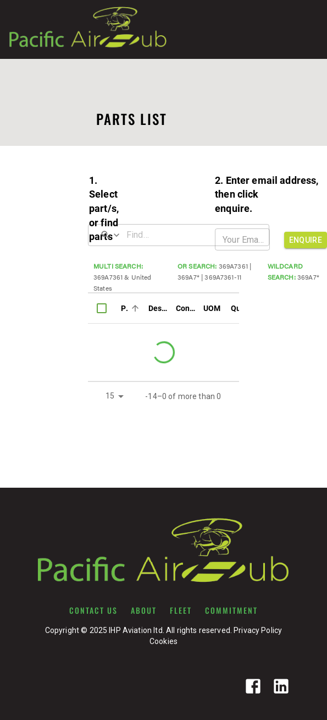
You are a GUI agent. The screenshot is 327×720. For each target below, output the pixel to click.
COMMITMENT (231, 610)
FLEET (181, 610)
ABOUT (144, 610)
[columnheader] (101, 308)
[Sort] (135, 308)
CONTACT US (93, 610)
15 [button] (110, 395)
